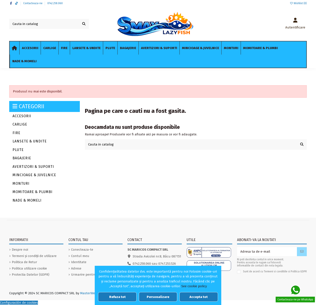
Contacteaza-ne (33, 3)
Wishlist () (298, 3)
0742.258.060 (55, 3)
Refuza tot (117, 297)
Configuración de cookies (19, 303)
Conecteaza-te (82, 250)
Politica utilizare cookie (29, 268)
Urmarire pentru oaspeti (89, 275)
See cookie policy (194, 286)
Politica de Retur (24, 262)
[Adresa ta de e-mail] (267, 251)
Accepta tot (198, 297)
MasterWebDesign (93, 293)
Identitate (78, 262)
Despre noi (20, 250)
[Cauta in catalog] (84, 24)
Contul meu (80, 256)
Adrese (76, 268)
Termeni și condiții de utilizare (34, 256)
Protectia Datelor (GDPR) (30, 275)
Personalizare (158, 297)
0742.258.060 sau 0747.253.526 (154, 264)
